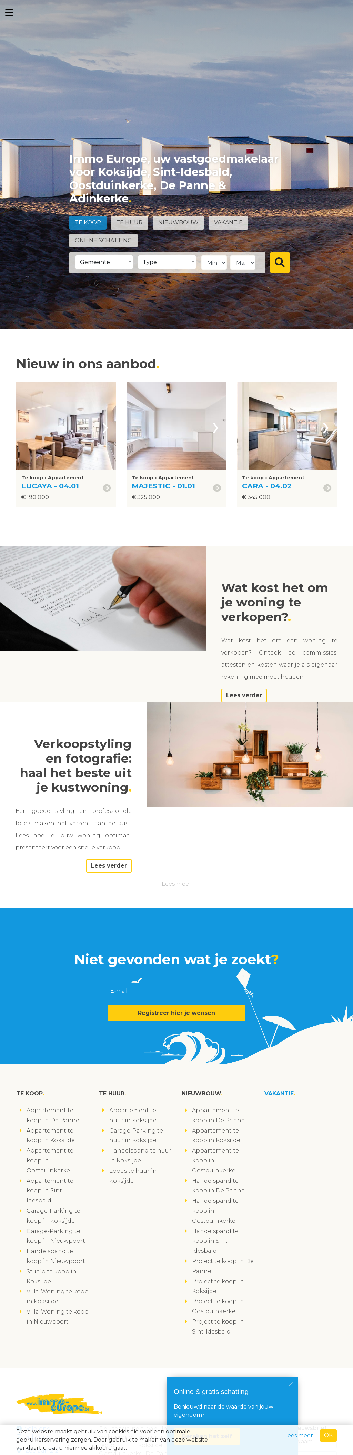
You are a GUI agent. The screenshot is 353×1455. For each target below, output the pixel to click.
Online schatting (103, 240)
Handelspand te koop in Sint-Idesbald (215, 1241)
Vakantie (228, 222)
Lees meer (176, 884)
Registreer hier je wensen (176, 1013)
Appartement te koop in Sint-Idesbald (50, 1191)
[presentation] (105, 426)
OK (328, 1435)
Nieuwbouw (178, 222)
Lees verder (244, 695)
